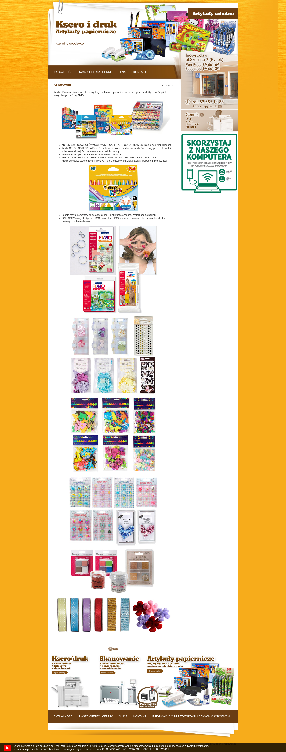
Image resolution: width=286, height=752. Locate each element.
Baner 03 (190, 682)
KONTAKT (139, 72)
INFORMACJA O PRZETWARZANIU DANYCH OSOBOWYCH (191, 716)
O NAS (123, 72)
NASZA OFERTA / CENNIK (96, 72)
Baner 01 (71, 682)
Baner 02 (119, 682)
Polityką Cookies (97, 746)
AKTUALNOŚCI (63, 72)
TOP (113, 648)
